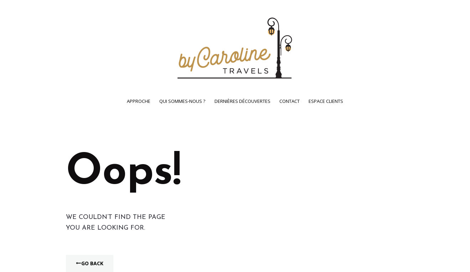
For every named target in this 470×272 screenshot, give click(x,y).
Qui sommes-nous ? (182, 101)
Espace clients (326, 101)
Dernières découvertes (242, 101)
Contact (289, 101)
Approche (138, 101)
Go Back (89, 263)
